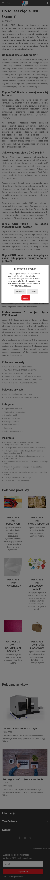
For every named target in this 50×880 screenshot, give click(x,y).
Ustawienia (19, 291)
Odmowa (32, 291)
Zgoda (25, 298)
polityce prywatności (23, 286)
